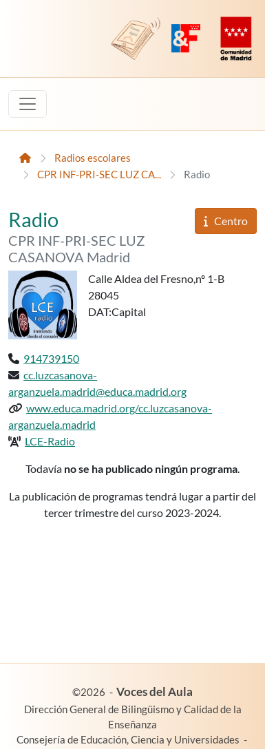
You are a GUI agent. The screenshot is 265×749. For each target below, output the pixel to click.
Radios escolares (92, 158)
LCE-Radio (50, 440)
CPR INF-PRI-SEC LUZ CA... (99, 174)
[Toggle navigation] (27, 104)
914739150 (51, 358)
